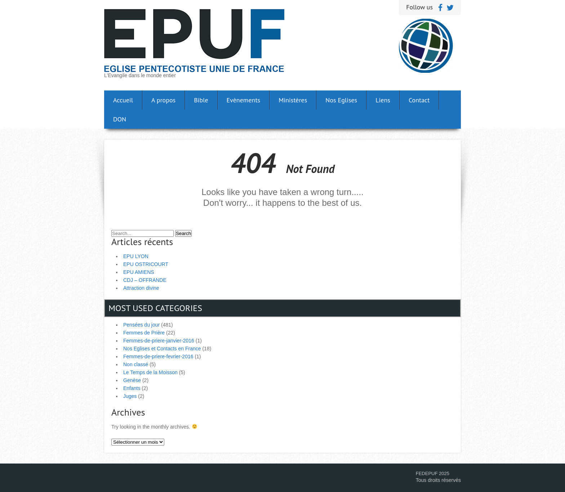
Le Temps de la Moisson (150, 372)
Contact (419, 100)
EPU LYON (135, 256)
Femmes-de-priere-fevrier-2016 (158, 356)
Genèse (132, 380)
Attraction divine (141, 288)
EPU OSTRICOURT (145, 264)
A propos (163, 100)
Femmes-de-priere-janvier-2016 (158, 340)
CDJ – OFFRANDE (144, 280)
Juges (130, 396)
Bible (201, 100)
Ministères (293, 100)
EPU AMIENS (138, 272)
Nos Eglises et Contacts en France (162, 348)
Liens (382, 100)
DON (119, 119)
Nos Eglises (341, 100)
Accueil (123, 100)
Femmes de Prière (144, 333)
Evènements (244, 100)
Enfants (131, 388)
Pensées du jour (141, 325)
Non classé (135, 364)
